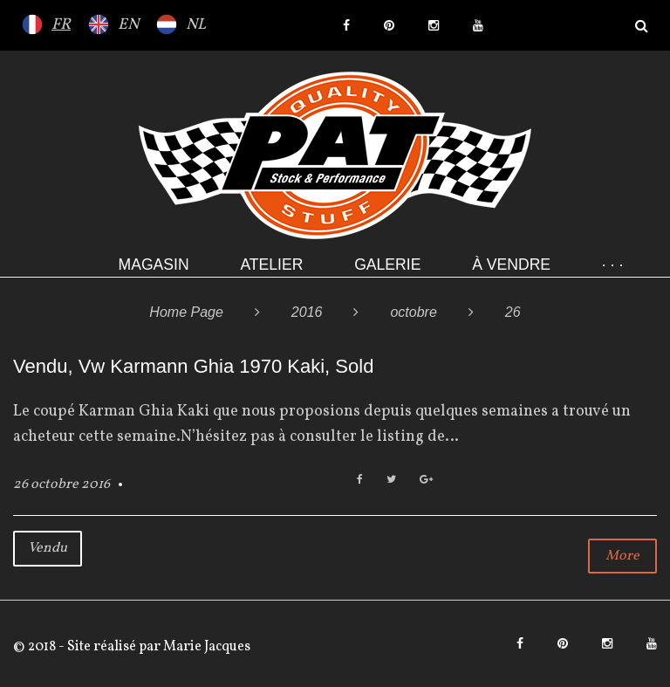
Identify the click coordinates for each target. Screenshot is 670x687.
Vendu (47, 548)
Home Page (186, 312)
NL (196, 25)
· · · (612, 264)
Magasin (154, 264)
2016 (307, 312)
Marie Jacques (205, 646)
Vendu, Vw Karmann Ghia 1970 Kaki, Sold (193, 366)
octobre (413, 312)
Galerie (387, 264)
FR (61, 25)
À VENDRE (511, 264)
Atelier (271, 264)
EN (128, 25)
